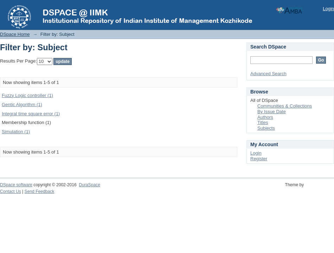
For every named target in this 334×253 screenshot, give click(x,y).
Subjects (266, 128)
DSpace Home (15, 34)
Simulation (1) (16, 131)
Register (258, 158)
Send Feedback (39, 191)
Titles (262, 122)
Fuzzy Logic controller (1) (27, 95)
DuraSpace (89, 184)
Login (328, 8)
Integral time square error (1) (31, 113)
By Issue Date (271, 111)
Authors (265, 117)
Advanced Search (268, 73)
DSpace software (16, 184)
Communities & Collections (284, 106)
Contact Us (10, 191)
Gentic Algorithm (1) (22, 104)
